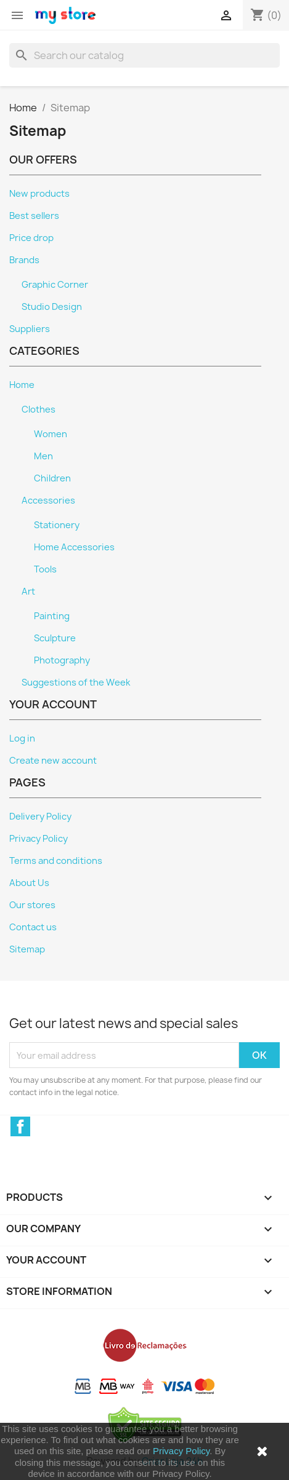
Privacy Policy (181, 1451)
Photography (62, 660)
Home (22, 385)
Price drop (31, 238)
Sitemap (27, 949)
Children (52, 478)
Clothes (38, 409)
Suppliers (29, 329)
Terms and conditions (55, 861)
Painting (52, 616)
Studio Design (52, 307)
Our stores (32, 905)
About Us (29, 883)
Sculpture (55, 638)
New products (39, 194)
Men (43, 456)
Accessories (48, 500)
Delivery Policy (40, 816)
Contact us (33, 927)
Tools (45, 569)
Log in (22, 738)
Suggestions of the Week (76, 682)
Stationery (56, 525)
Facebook (20, 1126)
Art (28, 591)
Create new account (53, 760)
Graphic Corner (55, 285)
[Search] (144, 55)
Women (50, 434)
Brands (24, 260)
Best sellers (34, 216)
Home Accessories (74, 547)
